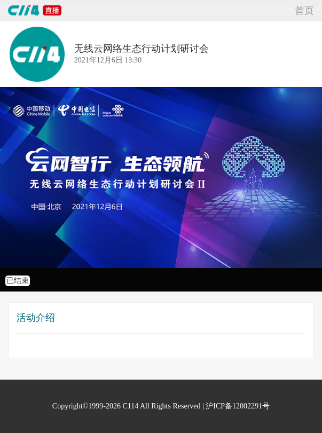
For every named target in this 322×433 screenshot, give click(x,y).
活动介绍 (36, 317)
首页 (304, 10)
